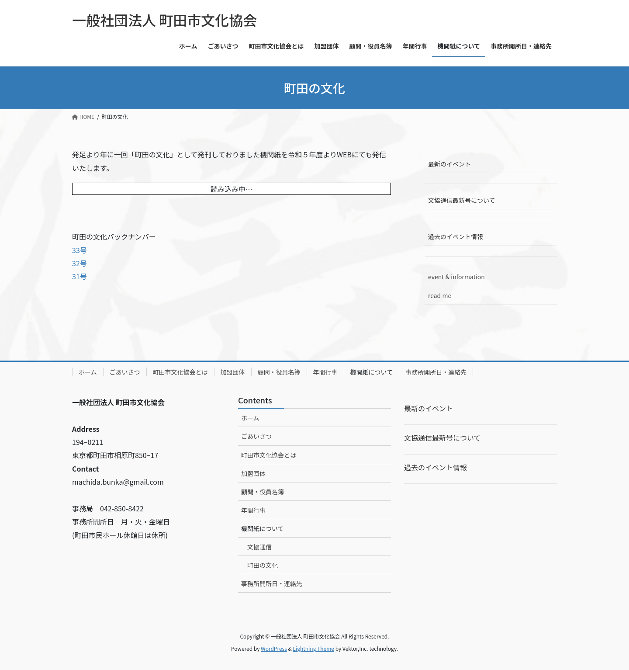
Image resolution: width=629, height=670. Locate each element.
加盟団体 (233, 372)
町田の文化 (262, 565)
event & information (456, 276)
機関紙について (371, 372)
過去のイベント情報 (455, 236)
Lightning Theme (313, 648)
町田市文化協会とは (180, 372)
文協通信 (259, 546)
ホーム (88, 372)
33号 (79, 250)
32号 (79, 263)
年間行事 (325, 372)
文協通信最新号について (461, 200)
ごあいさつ (125, 372)
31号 (79, 276)
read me (439, 295)
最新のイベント (449, 164)
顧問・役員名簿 (279, 372)
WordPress (274, 648)
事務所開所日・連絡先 (436, 372)
